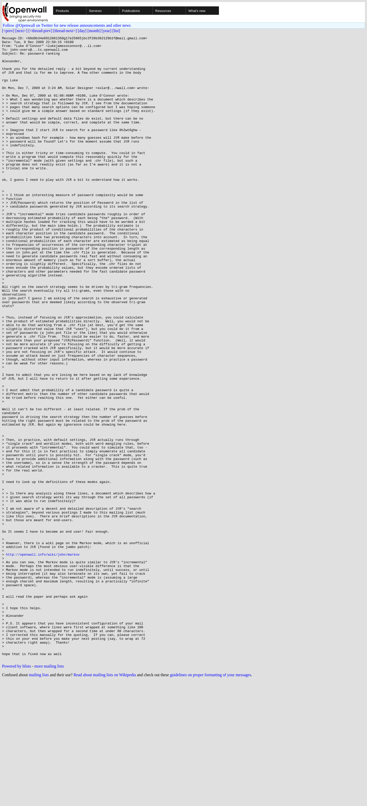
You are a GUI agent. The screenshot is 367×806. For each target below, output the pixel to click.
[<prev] (8, 31)
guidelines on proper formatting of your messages (210, 799)
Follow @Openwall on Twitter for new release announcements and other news (67, 25)
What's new (196, 11)
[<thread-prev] (40, 31)
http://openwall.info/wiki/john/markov (43, 658)
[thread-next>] (65, 31)
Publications (131, 11)
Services (95, 11)
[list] (116, 31)
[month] (94, 31)
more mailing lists (49, 791)
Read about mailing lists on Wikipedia (104, 799)
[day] (82, 31)
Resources (163, 11)
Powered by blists (16, 791)
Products (62, 11)
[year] (106, 31)
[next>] (21, 31)
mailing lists (39, 799)
